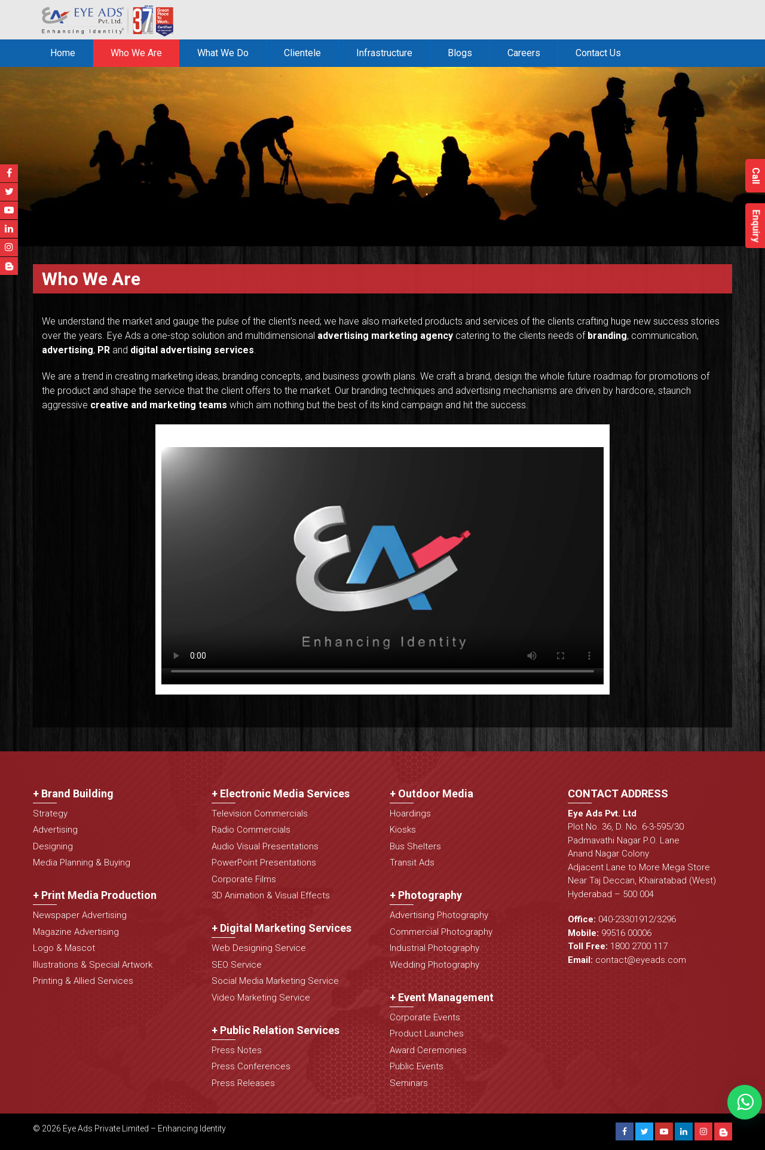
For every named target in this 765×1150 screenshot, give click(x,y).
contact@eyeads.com (640, 960)
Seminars (409, 1083)
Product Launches (427, 1033)
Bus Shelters (415, 846)
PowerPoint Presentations (264, 862)
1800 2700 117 (639, 946)
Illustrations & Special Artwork (92, 964)
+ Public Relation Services (275, 1030)
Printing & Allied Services (83, 980)
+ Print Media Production (95, 895)
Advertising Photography (439, 915)
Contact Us (598, 53)
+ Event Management (442, 997)
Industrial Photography (434, 948)
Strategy (50, 813)
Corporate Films (244, 879)
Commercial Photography (441, 931)
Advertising (55, 829)
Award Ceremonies (428, 1050)
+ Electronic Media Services (281, 793)
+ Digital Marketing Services (281, 928)
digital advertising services (192, 350)
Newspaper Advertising (80, 915)
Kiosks (403, 829)
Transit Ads (412, 862)
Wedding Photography (434, 964)
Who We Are (136, 53)
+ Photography (426, 895)
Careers (523, 53)
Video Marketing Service (261, 997)
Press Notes (237, 1050)
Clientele (302, 53)
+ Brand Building (73, 793)
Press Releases (243, 1083)
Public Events (416, 1066)
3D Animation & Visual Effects (271, 895)
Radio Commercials (251, 829)
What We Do (223, 53)
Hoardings (410, 813)
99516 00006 (626, 933)
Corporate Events (425, 1017)
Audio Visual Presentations (265, 846)
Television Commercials (260, 813)
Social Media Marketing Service (275, 980)
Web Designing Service (259, 948)
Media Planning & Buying (81, 862)
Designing (53, 846)
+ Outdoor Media (431, 793)
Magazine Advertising (76, 931)
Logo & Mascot (64, 948)
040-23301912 (625, 919)
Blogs (460, 53)
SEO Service (237, 964)
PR (103, 350)
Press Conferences (251, 1066)
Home (62, 53)
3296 (666, 919)
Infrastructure (384, 53)
